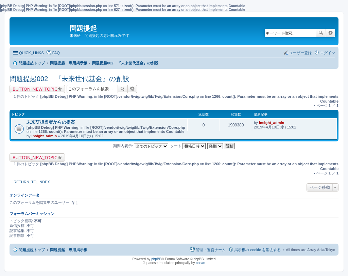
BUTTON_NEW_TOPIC (35, 89)
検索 (321, 33)
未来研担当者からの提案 (51, 122)
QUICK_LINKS (31, 53)
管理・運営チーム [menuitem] (211, 250)
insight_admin (44, 136)
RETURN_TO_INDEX (32, 182)
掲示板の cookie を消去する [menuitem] (257, 250)
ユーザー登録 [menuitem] (300, 53)
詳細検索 (330, 33)
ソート (188, 146)
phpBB (156, 259)
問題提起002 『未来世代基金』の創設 (69, 78)
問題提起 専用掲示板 (68, 250)
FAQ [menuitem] (56, 53)
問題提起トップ (32, 250)
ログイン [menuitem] (327, 53)
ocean (200, 263)
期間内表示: (140, 146)
